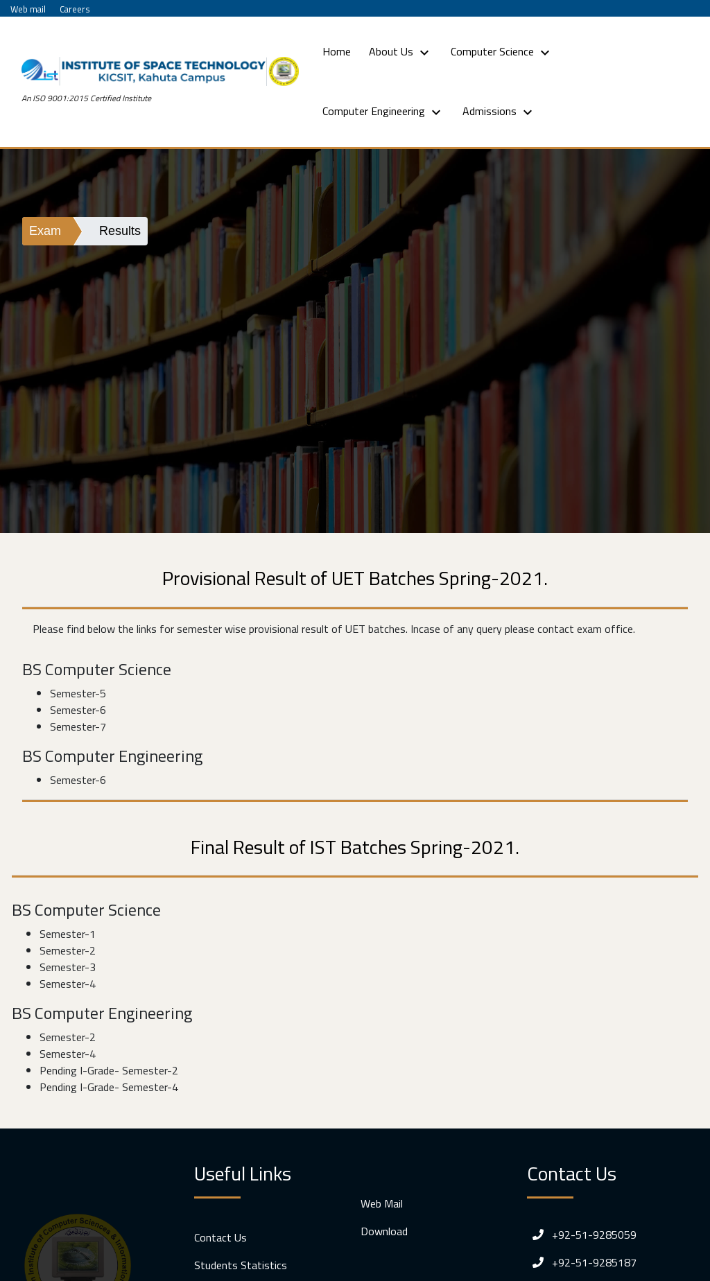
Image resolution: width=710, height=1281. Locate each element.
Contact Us (220, 1237)
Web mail (28, 9)
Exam (45, 231)
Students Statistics (240, 1265)
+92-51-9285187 (582, 1262)
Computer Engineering (383, 112)
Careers (75, 9)
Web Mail (382, 1203)
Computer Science (502, 52)
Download (384, 1231)
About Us (401, 52)
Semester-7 (78, 726)
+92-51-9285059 (582, 1234)
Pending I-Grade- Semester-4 (109, 1087)
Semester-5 (78, 693)
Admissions (499, 112)
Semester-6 (78, 710)
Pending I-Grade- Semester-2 (109, 1070)
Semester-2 (68, 950)
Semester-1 (68, 933)
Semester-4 (68, 983)
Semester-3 (68, 967)
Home (339, 51)
